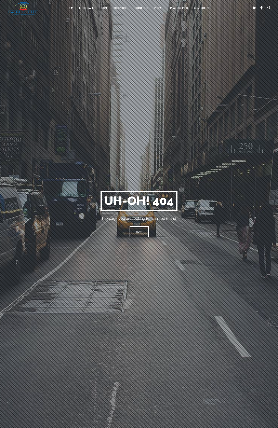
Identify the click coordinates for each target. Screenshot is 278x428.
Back (139, 231)
